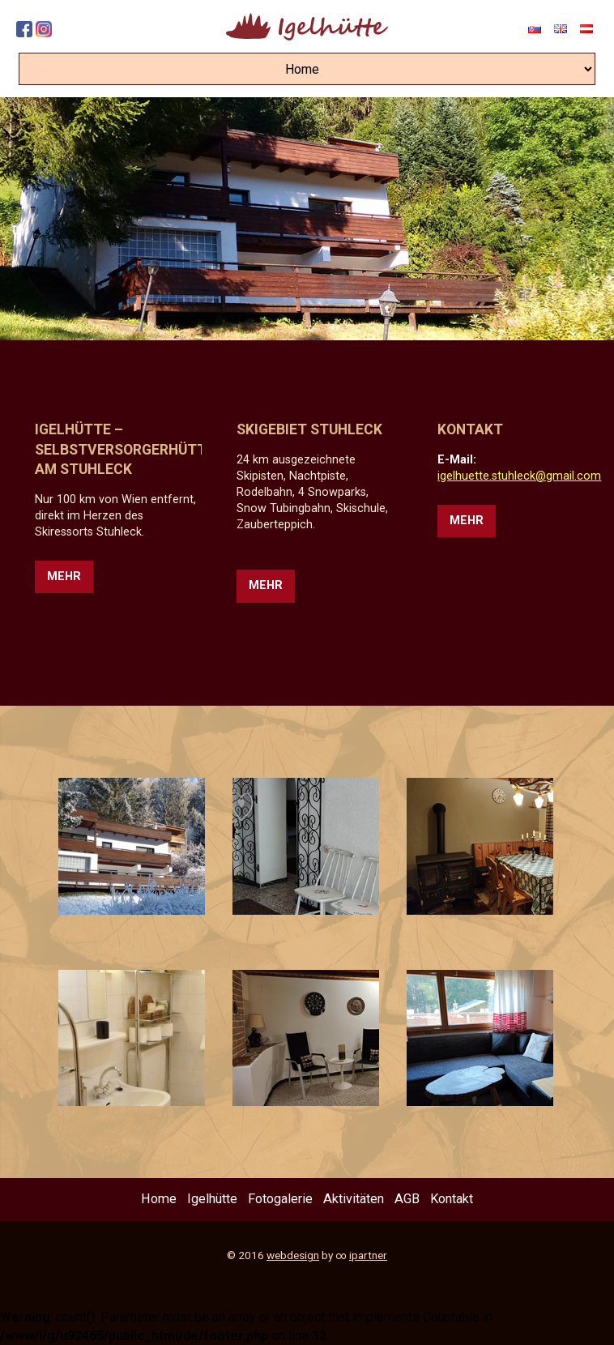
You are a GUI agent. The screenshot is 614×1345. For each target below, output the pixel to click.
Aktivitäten (353, 1198)
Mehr (64, 576)
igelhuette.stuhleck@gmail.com (519, 476)
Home (159, 1198)
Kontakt (451, 1198)
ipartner (368, 1255)
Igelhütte (212, 1198)
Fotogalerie (280, 1198)
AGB (407, 1198)
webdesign (292, 1255)
